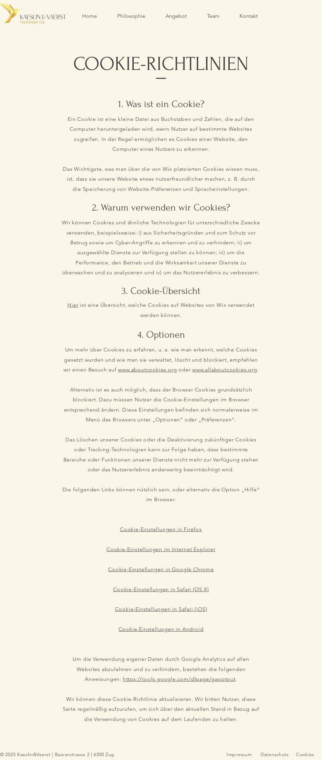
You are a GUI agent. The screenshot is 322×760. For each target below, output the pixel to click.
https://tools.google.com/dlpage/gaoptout (179, 679)
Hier (72, 305)
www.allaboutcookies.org (224, 370)
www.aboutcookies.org (147, 370)
